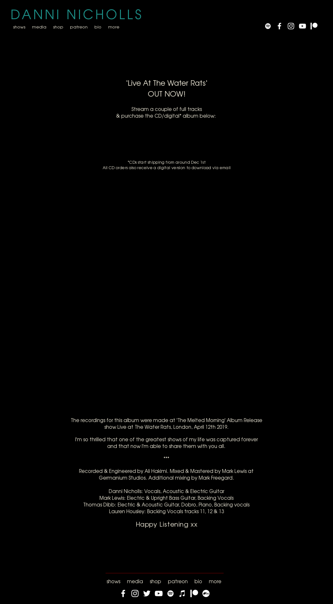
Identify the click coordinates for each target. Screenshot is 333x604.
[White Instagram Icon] (291, 26)
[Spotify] (268, 26)
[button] (39, 26)
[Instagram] (135, 593)
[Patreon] (314, 26)
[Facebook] (123, 593)
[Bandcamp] (206, 593)
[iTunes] (182, 593)
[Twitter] (147, 593)
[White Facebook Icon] (279, 26)
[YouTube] (302, 26)
